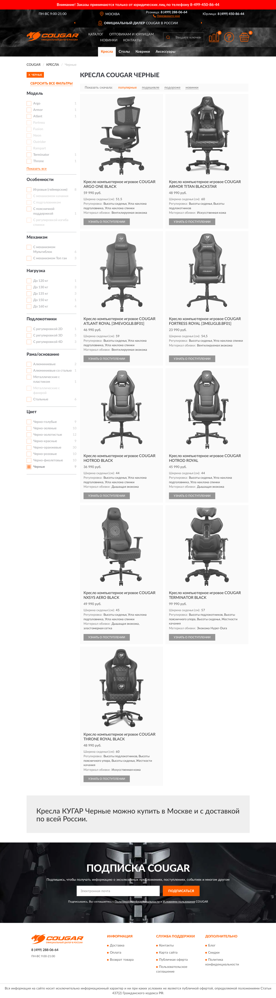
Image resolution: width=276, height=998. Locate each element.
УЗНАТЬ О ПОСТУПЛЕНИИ (106, 221)
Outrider (39, 142)
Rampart (39, 148)
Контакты (132, 40)
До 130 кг (40, 287)
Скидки (214, 952)
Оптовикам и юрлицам (131, 34)
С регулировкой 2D (48, 329)
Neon (37, 135)
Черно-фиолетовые (48, 460)
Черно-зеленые (44, 428)
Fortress (39, 122)
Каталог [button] (95, 34)
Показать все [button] (37, 168)
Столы (124, 51)
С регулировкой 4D (48, 342)
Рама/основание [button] (43, 354)
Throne (38, 161)
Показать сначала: (99, 87)
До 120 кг (40, 281)
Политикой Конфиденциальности (137, 901)
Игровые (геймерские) (50, 189)
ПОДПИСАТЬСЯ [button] (181, 891)
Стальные (40, 399)
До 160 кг (40, 306)
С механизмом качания (50, 196)
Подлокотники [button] (42, 319)
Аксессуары (165, 51)
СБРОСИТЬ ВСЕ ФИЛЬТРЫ (51, 83)
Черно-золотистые (47, 434)
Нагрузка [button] (36, 271)
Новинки (108, 40)
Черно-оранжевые (47, 447)
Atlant (37, 116)
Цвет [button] (32, 412)
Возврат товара (122, 959)
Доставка (117, 945)
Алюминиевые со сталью (52, 370)
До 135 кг (40, 293)
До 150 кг (40, 300)
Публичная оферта (173, 959)
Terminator (41, 154)
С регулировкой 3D (48, 335)
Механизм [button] (37, 237)
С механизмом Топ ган (50, 258)
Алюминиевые (44, 364)
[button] (166, 15)
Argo (36, 103)
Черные (39, 466)
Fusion (38, 129)
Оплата (115, 952)
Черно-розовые (45, 454)
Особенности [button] (40, 180)
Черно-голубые (45, 422)
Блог (211, 945)
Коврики (143, 51)
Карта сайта (168, 952)
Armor (38, 110)
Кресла (107, 51)
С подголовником (47, 202)
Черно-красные (45, 441)
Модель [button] (35, 93)
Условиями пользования (179, 901)
